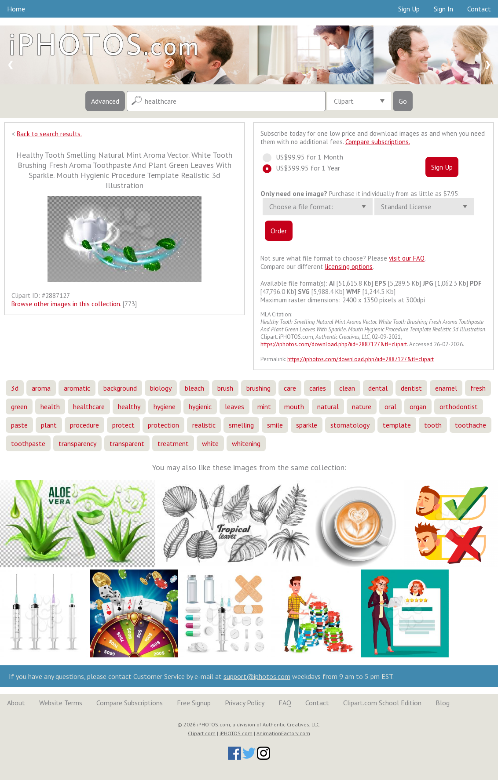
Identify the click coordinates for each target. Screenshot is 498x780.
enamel (446, 388)
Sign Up (409, 8)
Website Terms (60, 702)
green (19, 406)
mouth (294, 406)
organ (418, 406)
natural (328, 406)
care (290, 388)
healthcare (89, 406)
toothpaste (28, 443)
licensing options (349, 266)
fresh (478, 388)
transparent (127, 443)
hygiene (165, 406)
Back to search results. (49, 134)
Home (16, 8)
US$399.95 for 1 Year (305, 167)
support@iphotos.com (256, 676)
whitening (246, 443)
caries (317, 388)
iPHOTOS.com (236, 733)
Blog (443, 702)
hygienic (200, 406)
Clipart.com (202, 733)
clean (347, 388)
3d (14, 388)
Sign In (443, 8)
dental (378, 388)
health (50, 406)
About (16, 702)
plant (49, 425)
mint (264, 406)
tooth (433, 425)
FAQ (284, 702)
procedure (84, 425)
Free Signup (194, 702)
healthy (129, 406)
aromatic (77, 388)
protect (123, 425)
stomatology (350, 425)
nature (361, 406)
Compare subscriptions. (377, 142)
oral (390, 406)
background (120, 388)
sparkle (306, 425)
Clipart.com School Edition (382, 702)
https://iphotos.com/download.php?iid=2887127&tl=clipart (333, 344)
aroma (41, 388)
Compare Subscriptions (129, 702)
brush (225, 388)
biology (161, 388)
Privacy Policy (244, 702)
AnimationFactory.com (283, 733)
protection (163, 425)
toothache (470, 425)
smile (275, 425)
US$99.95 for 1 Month (307, 156)
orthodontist (458, 406)
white (210, 443)
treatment (173, 443)
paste (19, 425)
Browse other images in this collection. (66, 304)
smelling (241, 425)
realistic (204, 425)
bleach (194, 388)
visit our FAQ (407, 258)
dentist (411, 388)
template (397, 425)
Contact (479, 8)
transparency (77, 443)
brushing (258, 388)
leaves (234, 406)
